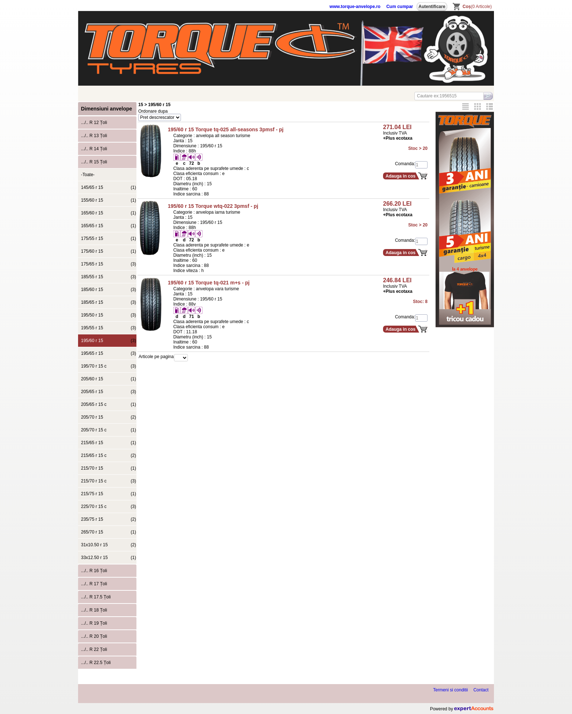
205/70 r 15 (108, 417)
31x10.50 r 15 (108, 544)
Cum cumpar (399, 6)
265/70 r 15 (108, 532)
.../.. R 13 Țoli (94, 135)
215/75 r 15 (108, 493)
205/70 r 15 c (108, 429)
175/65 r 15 (108, 264)
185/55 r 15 (108, 276)
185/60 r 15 (108, 289)
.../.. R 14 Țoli (94, 148)
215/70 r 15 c (108, 481)
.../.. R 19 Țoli (94, 623)
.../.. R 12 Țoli (94, 122)
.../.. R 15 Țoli (94, 161)
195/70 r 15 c (108, 366)
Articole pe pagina (156, 356)
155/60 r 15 (108, 200)
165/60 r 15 (108, 213)
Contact (481, 689)
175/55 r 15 (108, 238)
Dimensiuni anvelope (106, 109)
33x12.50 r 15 (108, 557)
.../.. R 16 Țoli (94, 570)
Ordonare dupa (153, 111)
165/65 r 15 (108, 225)
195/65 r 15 (108, 353)
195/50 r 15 (108, 315)
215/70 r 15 (108, 468)
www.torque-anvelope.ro (354, 6)
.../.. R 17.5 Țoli (96, 596)
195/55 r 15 (108, 327)
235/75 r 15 (108, 519)
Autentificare (431, 6)
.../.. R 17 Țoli (94, 583)
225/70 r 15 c (108, 506)
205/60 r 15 (108, 378)
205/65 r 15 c (108, 404)
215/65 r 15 (108, 442)
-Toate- (87, 174)
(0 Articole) (477, 6)
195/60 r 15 (108, 340)
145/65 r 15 (108, 187)
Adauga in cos (401, 176)
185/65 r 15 (108, 302)
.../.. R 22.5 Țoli (96, 662)
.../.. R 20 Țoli (94, 636)
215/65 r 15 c (108, 455)
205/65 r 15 (108, 391)
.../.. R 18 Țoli (94, 610)
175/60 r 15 (108, 251)
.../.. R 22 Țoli (94, 649)
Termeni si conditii (450, 689)
